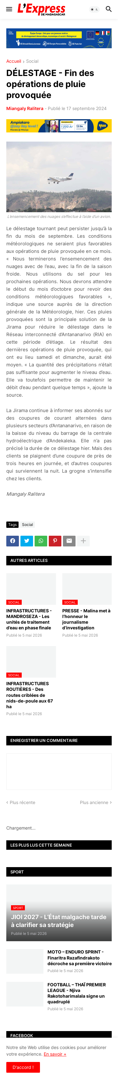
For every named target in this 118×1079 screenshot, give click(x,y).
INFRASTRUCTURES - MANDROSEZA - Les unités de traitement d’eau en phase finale (29, 619)
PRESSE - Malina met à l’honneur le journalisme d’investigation (86, 619)
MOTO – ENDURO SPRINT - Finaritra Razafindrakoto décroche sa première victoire (80, 957)
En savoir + (55, 1054)
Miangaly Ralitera (24, 108)
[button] (8, 9)
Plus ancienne (94, 802)
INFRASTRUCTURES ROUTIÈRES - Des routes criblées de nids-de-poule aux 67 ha (29, 695)
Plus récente (22, 802)
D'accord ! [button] (23, 1067)
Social (32, 61)
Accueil (13, 61)
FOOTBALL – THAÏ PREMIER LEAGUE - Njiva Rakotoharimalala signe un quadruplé (77, 993)
